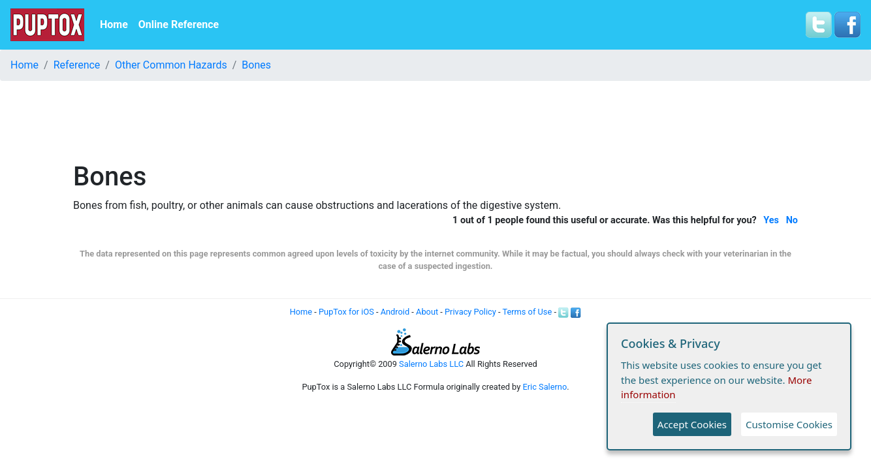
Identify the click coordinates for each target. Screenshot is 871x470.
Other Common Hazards (171, 65)
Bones (256, 65)
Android (395, 312)
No (792, 220)
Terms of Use (527, 312)
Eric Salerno (544, 387)
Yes (771, 220)
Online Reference (178, 24)
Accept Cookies (692, 424)
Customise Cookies (789, 424)
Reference (77, 65)
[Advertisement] (435, 120)
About (427, 312)
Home (114, 24)
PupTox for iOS (346, 312)
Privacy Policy (470, 312)
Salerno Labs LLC (431, 364)
